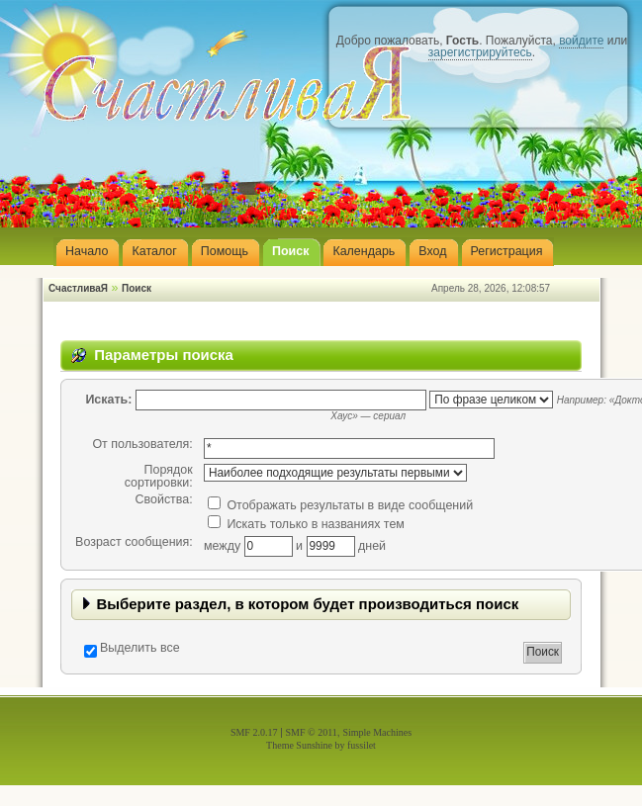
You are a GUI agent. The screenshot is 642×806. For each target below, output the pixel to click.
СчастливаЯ (78, 288)
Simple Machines (377, 732)
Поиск (136, 288)
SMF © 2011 (311, 732)
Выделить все (140, 648)
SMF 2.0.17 (254, 732)
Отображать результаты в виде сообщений (340, 505)
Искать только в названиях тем (306, 524)
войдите (581, 40)
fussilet (361, 745)
